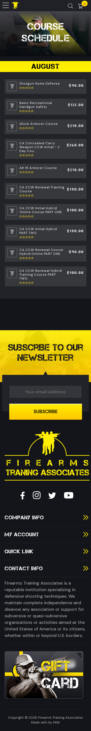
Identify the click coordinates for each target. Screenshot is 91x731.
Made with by (41, 722)
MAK (56, 722)
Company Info (24, 517)
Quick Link (19, 551)
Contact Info (24, 568)
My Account (22, 534)
